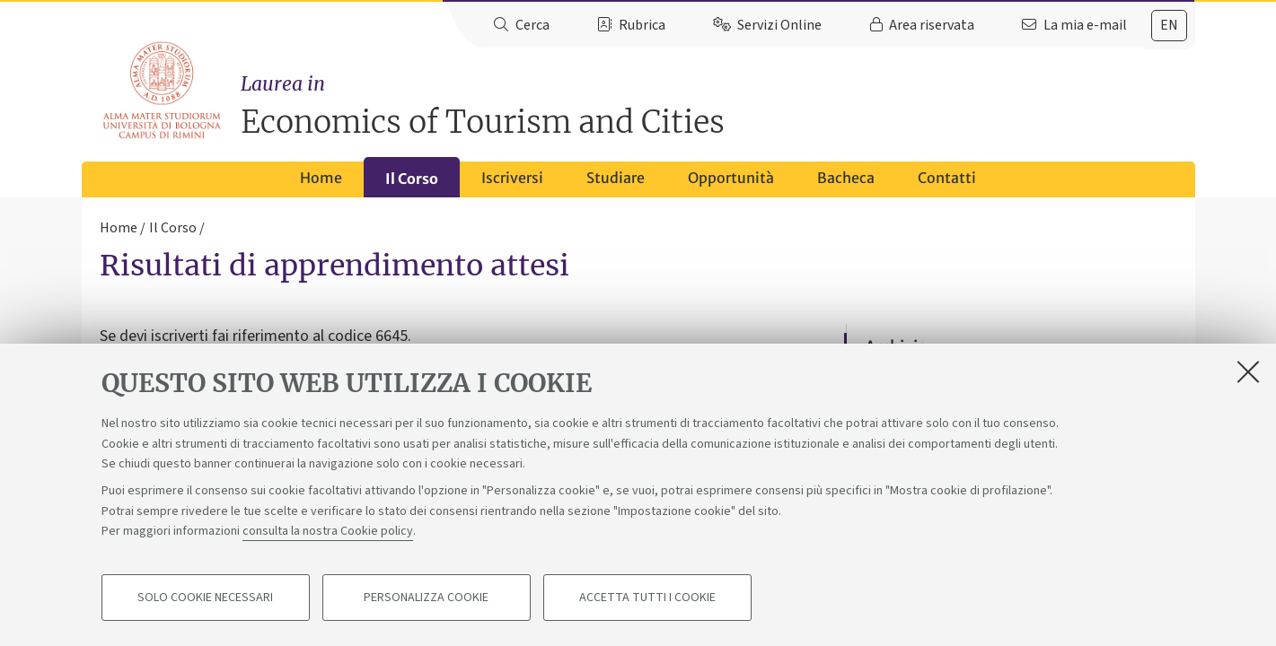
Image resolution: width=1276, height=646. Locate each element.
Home (321, 178)
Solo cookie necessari (205, 598)
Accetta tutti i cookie (647, 598)
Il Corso (411, 179)
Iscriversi (512, 178)
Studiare (615, 178)
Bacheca (846, 178)
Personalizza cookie (426, 598)
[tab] (1169, 25)
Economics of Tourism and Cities (718, 105)
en (1169, 25)
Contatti (947, 178)
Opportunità (731, 178)
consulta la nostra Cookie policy (327, 531)
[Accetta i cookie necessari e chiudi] (1248, 371)
